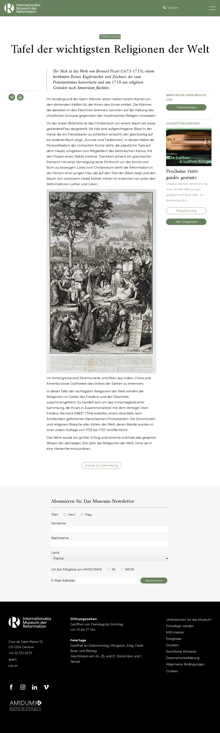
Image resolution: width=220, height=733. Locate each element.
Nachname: (60, 538)
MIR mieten (175, 632)
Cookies (172, 671)
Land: (55, 553)
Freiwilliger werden (180, 626)
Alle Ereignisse (186, 222)
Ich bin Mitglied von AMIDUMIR (76, 569)
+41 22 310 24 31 (20, 653)
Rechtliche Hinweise (181, 651)
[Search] (188, 7)
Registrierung (186, 211)
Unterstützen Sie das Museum (189, 620)
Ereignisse (173, 639)
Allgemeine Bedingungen (185, 664)
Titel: (54, 515)
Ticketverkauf (186, 107)
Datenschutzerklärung (182, 658)
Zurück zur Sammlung (101, 465)
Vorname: (58, 523)
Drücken (172, 645)
